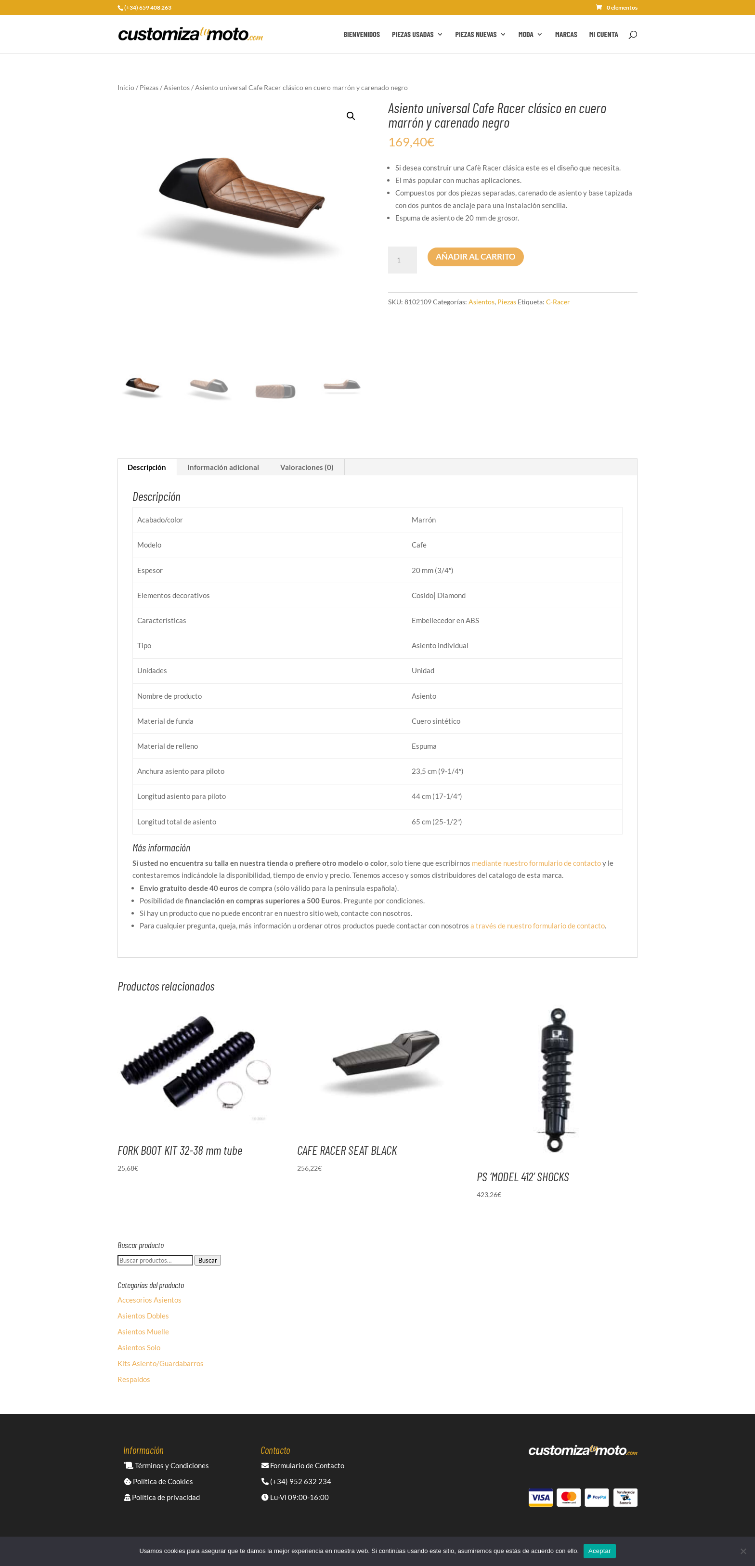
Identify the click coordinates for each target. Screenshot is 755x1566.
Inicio (125, 87)
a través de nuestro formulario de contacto (537, 925)
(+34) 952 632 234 (296, 1481)
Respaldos (133, 1379)
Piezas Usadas (413, 35)
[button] (351, 116)
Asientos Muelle (143, 1331)
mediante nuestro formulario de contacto (536, 863)
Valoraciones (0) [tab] (307, 467)
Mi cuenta (603, 35)
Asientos (177, 87)
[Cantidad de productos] (402, 260)
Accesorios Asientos (149, 1299)
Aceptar (599, 1550)
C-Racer (558, 302)
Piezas (149, 87)
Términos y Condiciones (166, 1465)
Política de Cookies (158, 1481)
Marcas (566, 35)
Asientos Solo (138, 1347)
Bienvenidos (362, 35)
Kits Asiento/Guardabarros (160, 1363)
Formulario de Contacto (302, 1465)
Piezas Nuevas (476, 35)
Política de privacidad (162, 1497)
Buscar (207, 1260)
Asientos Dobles (143, 1315)
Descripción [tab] (147, 467)
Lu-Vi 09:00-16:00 (295, 1497)
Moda (526, 35)
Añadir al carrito (476, 256)
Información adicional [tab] (223, 467)
